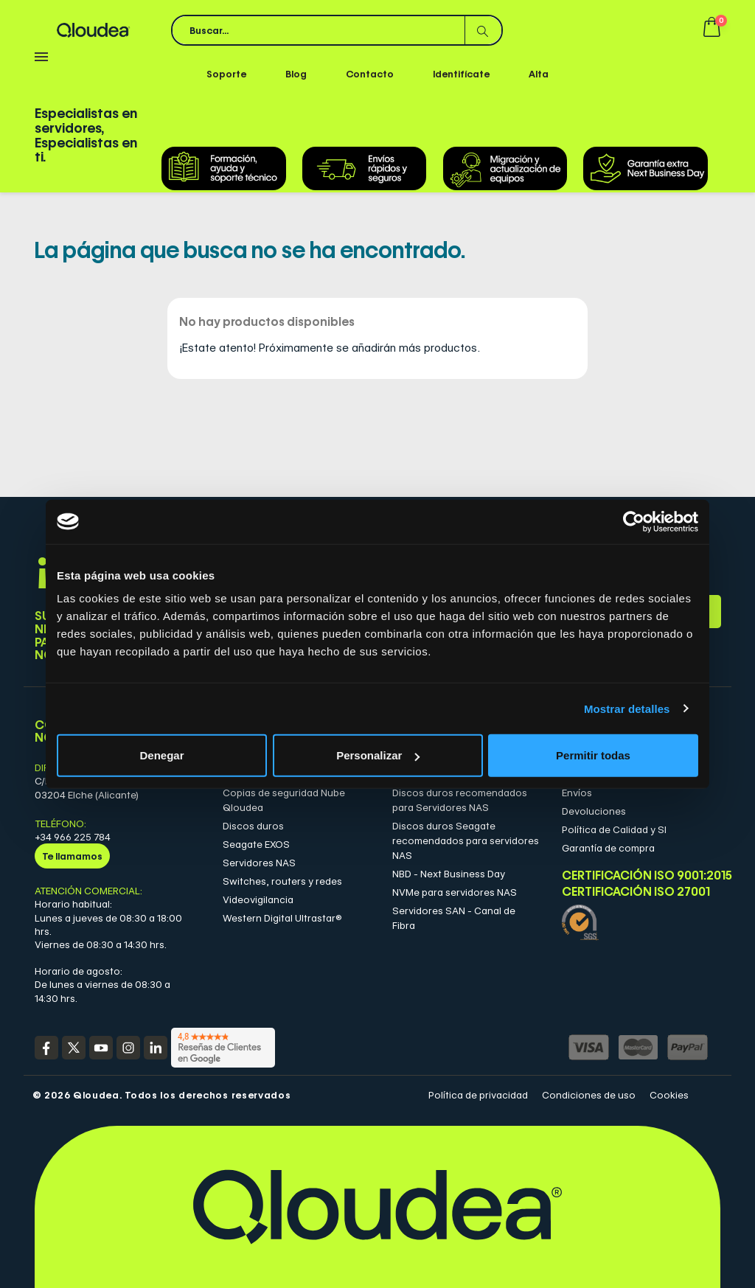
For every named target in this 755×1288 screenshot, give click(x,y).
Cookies (669, 1095)
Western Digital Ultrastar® (282, 918)
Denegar (161, 755)
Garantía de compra (608, 848)
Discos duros (253, 826)
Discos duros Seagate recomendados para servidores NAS (465, 840)
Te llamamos (72, 856)
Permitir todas (593, 755)
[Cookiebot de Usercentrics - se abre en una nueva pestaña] (633, 521)
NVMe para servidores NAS (454, 892)
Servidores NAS (259, 862)
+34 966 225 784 (73, 837)
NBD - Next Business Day (448, 874)
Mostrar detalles (627, 708)
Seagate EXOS (256, 844)
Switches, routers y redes (282, 881)
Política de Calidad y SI (614, 829)
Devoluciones (594, 811)
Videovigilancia (258, 899)
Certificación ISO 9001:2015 (635, 875)
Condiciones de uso (589, 1095)
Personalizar (378, 755)
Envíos (577, 792)
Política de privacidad (478, 1095)
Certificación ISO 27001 (635, 892)
